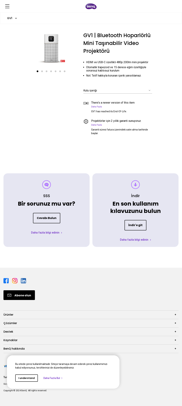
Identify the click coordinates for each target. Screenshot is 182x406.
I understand (26, 378)
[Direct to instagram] (15, 280)
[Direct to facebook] (6, 280)
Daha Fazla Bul (53, 378)
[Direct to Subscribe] (19, 295)
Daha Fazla (96, 106)
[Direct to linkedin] (23, 280)
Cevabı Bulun (46, 218)
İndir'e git (135, 225)
